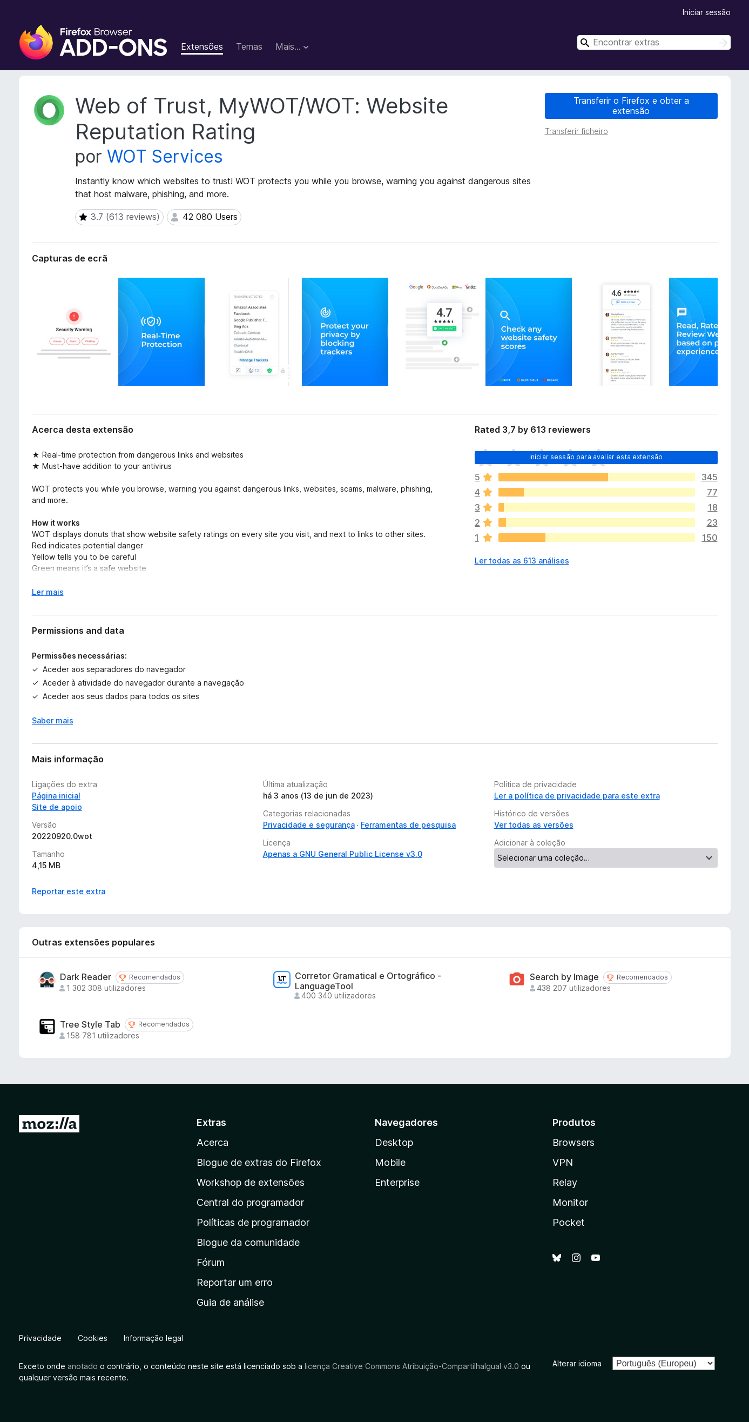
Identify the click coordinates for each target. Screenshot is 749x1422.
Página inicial (56, 795)
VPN (562, 1162)
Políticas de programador (253, 1222)
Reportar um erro (235, 1282)
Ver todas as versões (533, 824)
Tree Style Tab (90, 1024)
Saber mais (52, 720)
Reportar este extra (68, 891)
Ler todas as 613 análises (522, 560)
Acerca (212, 1142)
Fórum (211, 1262)
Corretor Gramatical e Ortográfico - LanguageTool (368, 981)
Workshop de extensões (251, 1182)
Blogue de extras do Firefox (259, 1162)
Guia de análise (230, 1302)
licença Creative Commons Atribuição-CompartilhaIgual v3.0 (412, 1366)
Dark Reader (85, 977)
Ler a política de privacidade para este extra (577, 795)
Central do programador (250, 1202)
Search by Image (564, 977)
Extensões (202, 46)
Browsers (573, 1142)
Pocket (568, 1222)
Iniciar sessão (707, 12)
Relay (564, 1182)
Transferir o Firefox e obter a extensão (631, 105)
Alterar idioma (577, 1363)
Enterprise (397, 1182)
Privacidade (40, 1338)
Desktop (394, 1142)
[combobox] (654, 42)
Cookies (92, 1338)
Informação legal (153, 1338)
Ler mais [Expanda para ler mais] (48, 591)
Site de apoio (57, 806)
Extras (211, 1122)
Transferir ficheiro (576, 131)
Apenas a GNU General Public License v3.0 (342, 853)
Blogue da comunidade (248, 1242)
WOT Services (165, 156)
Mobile (390, 1162)
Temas (249, 46)
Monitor (570, 1202)
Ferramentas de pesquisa (408, 824)
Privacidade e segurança (309, 824)
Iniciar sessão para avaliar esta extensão (596, 457)
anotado (83, 1366)
